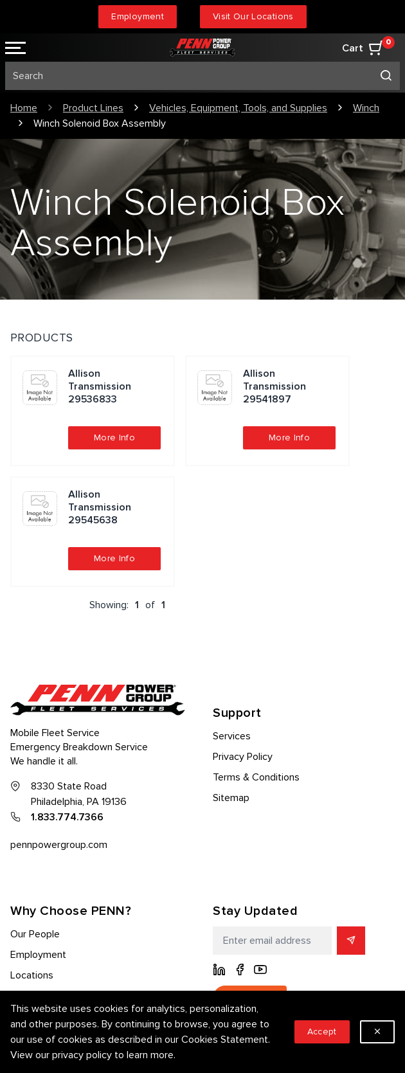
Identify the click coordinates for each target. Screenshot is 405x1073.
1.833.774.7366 (67, 817)
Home (23, 108)
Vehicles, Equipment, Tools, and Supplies (238, 108)
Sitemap (231, 797)
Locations (31, 975)
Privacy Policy (243, 756)
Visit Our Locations (253, 16)
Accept (322, 1031)
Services (232, 736)
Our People (35, 934)
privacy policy (82, 1055)
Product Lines (93, 108)
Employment (137, 16)
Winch (366, 108)
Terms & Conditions (256, 777)
